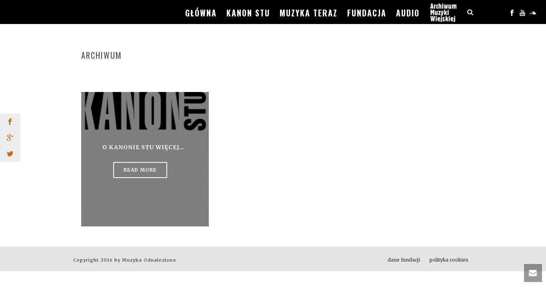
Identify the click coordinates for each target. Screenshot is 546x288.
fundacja (366, 13)
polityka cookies (449, 260)
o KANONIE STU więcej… (143, 147)
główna (201, 13)
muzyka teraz (309, 13)
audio (408, 13)
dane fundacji (404, 260)
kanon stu (248, 13)
